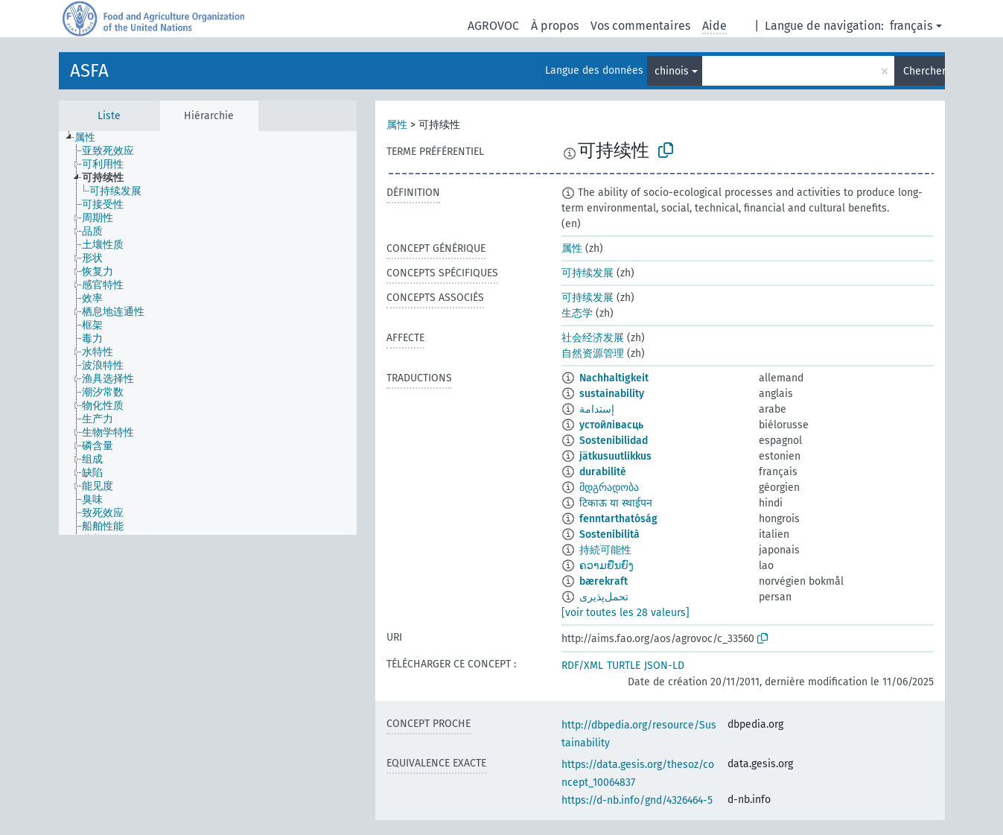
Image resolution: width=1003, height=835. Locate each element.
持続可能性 (605, 550)
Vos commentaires (640, 26)
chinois (672, 71)
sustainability (611, 393)
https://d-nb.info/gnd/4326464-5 (637, 800)
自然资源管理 (592, 353)
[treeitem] (91, 138)
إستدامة (596, 409)
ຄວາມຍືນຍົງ (606, 565)
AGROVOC (493, 26)
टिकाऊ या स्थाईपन (615, 503)
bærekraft (603, 581)
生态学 (577, 313)
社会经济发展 (592, 337)
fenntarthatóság (618, 518)
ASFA (89, 70)
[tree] (208, 333)
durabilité (602, 472)
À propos (555, 26)
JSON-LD (664, 665)
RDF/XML (582, 665)
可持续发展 (587, 273)
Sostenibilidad (613, 440)
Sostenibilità (609, 534)
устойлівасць (611, 425)
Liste (109, 115)
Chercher (924, 71)
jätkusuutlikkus (615, 456)
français (911, 26)
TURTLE (623, 665)
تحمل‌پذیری (603, 597)
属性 (396, 124)
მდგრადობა (609, 487)
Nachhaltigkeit (614, 378)
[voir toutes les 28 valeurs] (625, 612)
